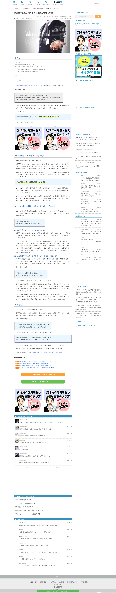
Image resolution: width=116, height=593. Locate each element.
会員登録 (96, 3)
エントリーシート (14, 3)
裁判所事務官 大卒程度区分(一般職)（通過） (27, 511)
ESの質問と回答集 (23, 537)
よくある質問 (33, 583)
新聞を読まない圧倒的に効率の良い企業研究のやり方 (34, 457)
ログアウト (58, 585)
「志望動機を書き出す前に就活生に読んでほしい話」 (31, 85)
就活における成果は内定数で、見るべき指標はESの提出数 (36, 367)
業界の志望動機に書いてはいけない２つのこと (32, 443)
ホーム (17, 8)
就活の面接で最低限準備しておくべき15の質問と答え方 (35, 365)
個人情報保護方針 (72, 583)
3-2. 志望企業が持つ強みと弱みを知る (29, 71)
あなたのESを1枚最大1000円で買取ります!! (58, 591)
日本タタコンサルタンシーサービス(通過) (88, 166)
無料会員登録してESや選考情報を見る (43, 374)
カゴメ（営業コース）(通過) (23, 504)
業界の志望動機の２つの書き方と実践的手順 (32, 436)
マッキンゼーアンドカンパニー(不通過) (87, 156)
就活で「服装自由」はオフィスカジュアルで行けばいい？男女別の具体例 (91, 241)
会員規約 (53, 583)
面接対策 (21, 530)
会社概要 (61, 583)
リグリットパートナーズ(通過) (84, 153)
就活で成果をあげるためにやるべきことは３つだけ (34, 546)
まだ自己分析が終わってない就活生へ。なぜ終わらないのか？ (37, 361)
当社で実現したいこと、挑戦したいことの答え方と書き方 (35, 539)
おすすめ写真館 (38, 3)
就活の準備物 (84, 219)
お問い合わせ (44, 583)
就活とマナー (84, 237)
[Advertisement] (28, 481)
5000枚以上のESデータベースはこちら (43, 382)
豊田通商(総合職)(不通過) (22, 508)
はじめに (18, 62)
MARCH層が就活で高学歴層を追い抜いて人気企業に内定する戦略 (38, 526)
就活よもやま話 (30, 3)
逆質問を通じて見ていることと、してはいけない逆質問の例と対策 (38, 553)
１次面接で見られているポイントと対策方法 (32, 560)
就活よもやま (89, 229)
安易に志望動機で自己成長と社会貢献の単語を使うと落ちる (36, 430)
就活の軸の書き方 (24, 450)
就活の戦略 (22, 3)
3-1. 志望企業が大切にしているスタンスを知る (31, 69)
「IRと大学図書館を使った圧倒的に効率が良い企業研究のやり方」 (46, 352)
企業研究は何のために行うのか (25, 64)
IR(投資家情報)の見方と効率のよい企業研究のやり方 (34, 463)
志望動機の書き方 (27, 18)
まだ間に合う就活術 (46, 3)
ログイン (102, 3)
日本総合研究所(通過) (82, 149)
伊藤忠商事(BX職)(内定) (21, 501)
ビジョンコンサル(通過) (82, 162)
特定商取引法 (84, 583)
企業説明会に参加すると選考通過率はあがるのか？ (34, 363)
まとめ (18, 75)
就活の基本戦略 (22, 523)
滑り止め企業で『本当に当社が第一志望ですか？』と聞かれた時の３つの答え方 (42, 423)
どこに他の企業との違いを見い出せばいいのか (29, 66)
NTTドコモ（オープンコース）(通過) (25, 515)
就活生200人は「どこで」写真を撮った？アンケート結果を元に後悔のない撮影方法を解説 (91, 223)
